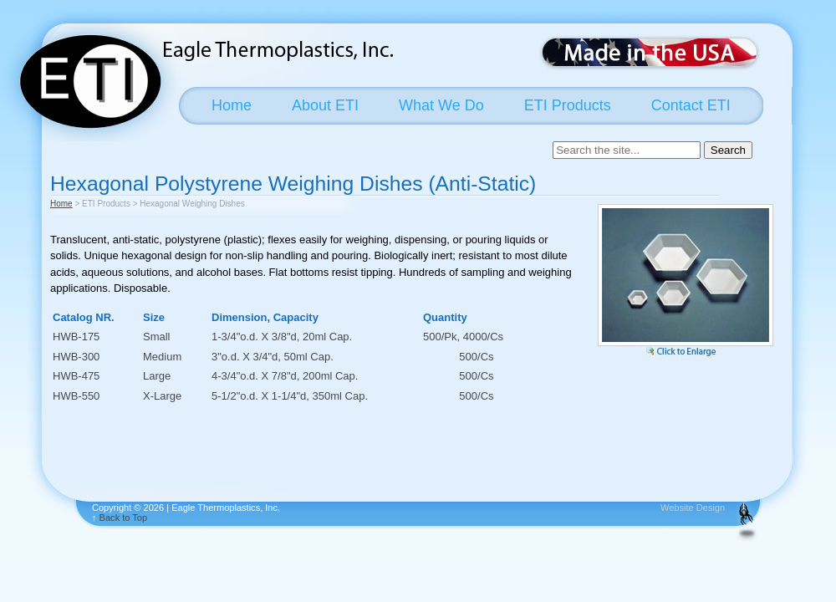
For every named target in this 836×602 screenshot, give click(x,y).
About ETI (325, 105)
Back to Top (123, 518)
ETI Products (567, 105)
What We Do (441, 105)
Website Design (692, 508)
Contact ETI (691, 105)
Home (232, 105)
